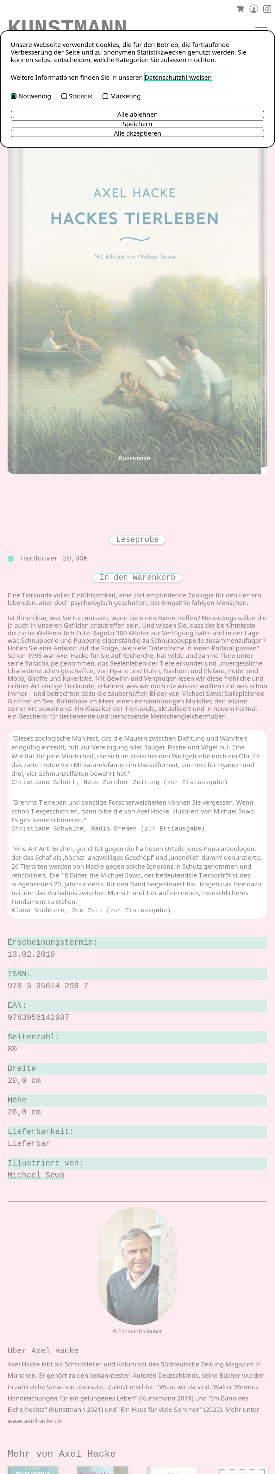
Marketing (122, 96)
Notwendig (31, 96)
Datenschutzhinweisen (178, 77)
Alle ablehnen (137, 114)
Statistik (76, 96)
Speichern (138, 123)
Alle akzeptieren (137, 133)
